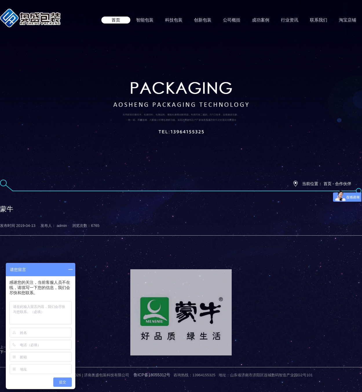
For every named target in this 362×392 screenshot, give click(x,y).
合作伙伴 (343, 183)
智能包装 (144, 19)
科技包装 (173, 19)
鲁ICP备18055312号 (152, 371)
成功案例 (260, 19)
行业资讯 (289, 19)
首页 (115, 19)
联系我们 (318, 19)
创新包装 (202, 19)
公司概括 (231, 19)
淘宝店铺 (347, 19)
